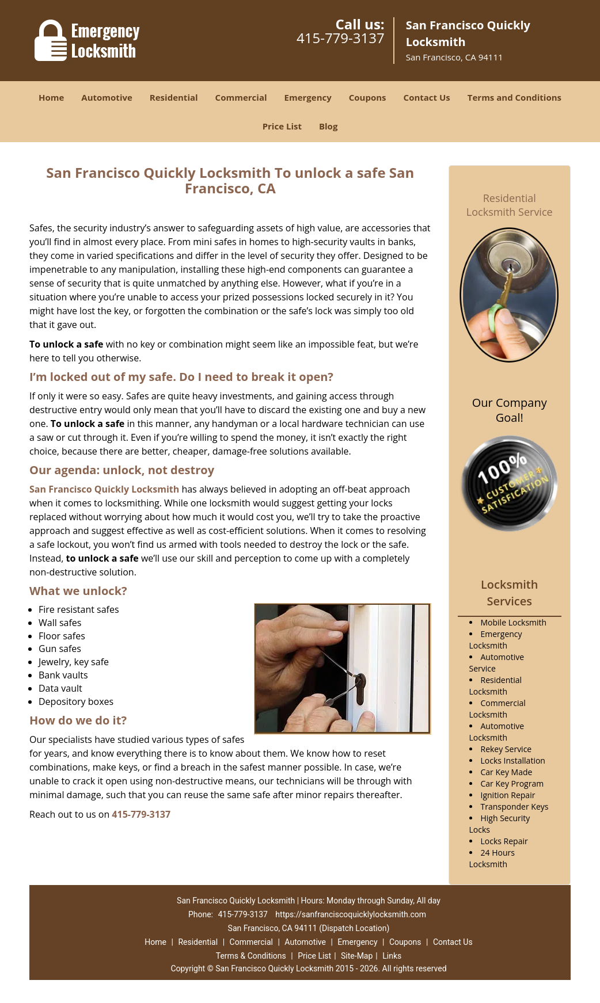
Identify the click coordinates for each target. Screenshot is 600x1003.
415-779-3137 (341, 37)
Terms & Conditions (251, 955)
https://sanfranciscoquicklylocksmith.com (350, 914)
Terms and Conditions (514, 97)
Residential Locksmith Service (509, 205)
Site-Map (357, 955)
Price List (282, 126)
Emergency (308, 97)
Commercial (241, 97)
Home (51, 97)
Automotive (106, 97)
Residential (174, 97)
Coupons (367, 97)
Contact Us (427, 97)
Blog (328, 126)
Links (391, 955)
